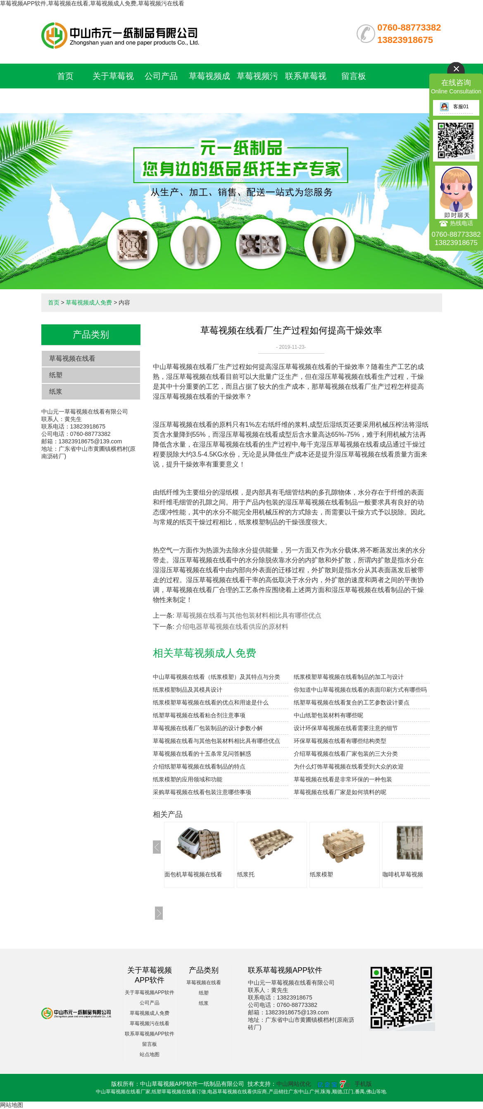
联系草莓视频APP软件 (149, 1034)
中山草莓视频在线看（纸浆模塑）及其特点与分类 (216, 676)
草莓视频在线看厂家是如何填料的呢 (340, 792)
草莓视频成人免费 (89, 302)
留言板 (353, 76)
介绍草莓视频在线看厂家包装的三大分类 (346, 753)
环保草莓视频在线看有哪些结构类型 (340, 741)
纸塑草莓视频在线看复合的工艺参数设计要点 (351, 702)
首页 (65, 76)
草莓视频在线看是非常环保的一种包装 (343, 779)
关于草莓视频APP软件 (149, 992)
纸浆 (55, 391)
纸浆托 (246, 874)
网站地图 (11, 1105)
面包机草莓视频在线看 (193, 874)
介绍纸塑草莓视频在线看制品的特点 (199, 766)
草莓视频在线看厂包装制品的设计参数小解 (208, 728)
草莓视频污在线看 (149, 1023)
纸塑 (55, 374)
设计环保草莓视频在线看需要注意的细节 (346, 728)
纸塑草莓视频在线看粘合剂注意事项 (199, 715)
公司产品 (161, 76)
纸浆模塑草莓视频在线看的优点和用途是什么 (211, 702)
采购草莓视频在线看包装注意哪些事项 (202, 792)
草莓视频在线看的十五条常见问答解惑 (202, 753)
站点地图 (149, 1054)
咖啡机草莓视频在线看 (411, 874)
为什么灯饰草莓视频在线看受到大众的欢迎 (349, 766)
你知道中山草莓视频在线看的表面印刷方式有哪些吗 (360, 689)
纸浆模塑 (321, 874)
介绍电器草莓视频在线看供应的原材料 (232, 626)
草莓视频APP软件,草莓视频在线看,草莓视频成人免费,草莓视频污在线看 (92, 3)
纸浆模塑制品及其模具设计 (187, 689)
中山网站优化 (293, 1083)
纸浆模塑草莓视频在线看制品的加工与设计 (349, 676)
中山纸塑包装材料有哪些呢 (328, 715)
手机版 (363, 1083)
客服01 (454, 106)
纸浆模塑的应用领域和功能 (187, 779)
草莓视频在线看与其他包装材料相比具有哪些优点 (248, 615)
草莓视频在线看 (72, 358)
